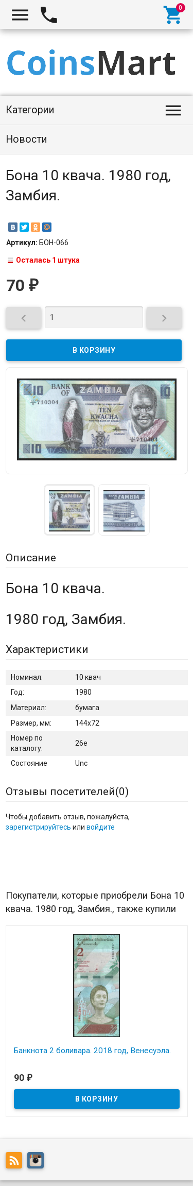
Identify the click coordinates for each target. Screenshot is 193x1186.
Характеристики (47, 649)
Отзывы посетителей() (67, 791)
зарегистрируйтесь (38, 827)
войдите (100, 827)
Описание (31, 558)
